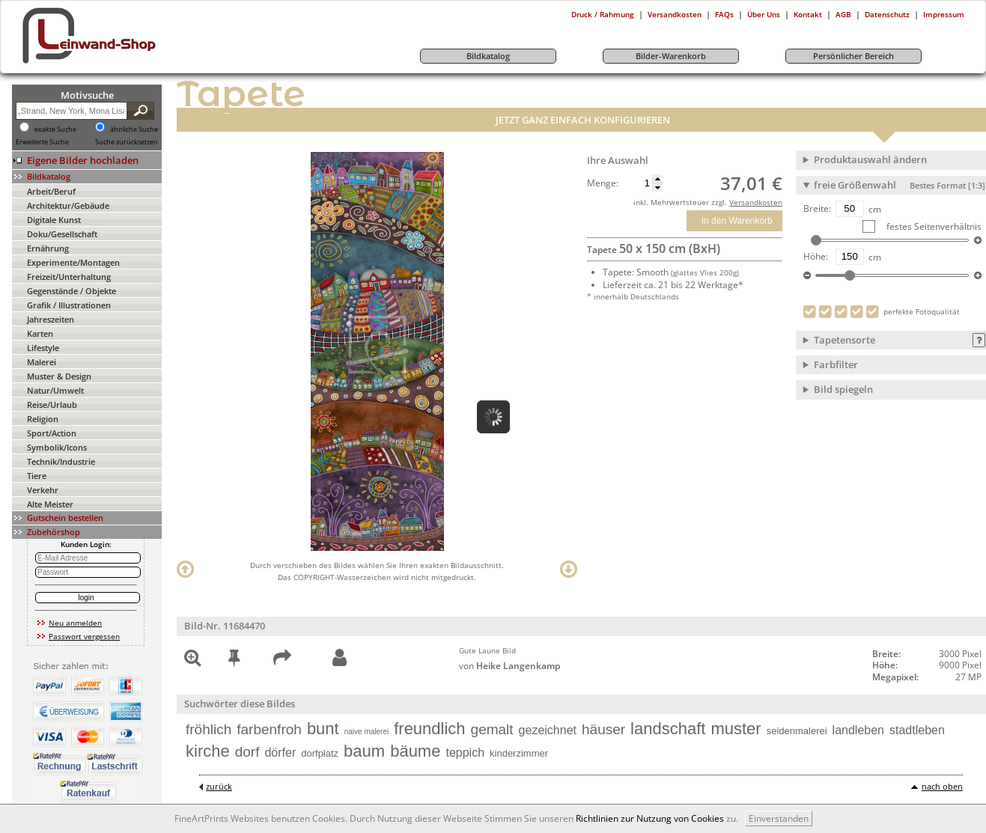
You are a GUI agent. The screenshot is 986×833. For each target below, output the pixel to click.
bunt (323, 728)
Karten (40, 333)
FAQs (724, 14)
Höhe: (815, 257)
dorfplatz (319, 753)
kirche (208, 751)
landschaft (667, 728)
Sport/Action (51, 433)
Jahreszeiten (50, 319)
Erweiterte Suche (42, 142)
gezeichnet (547, 730)
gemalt (492, 729)
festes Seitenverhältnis (933, 226)
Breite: (817, 209)
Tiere (36, 475)
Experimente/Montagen (73, 262)
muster (735, 728)
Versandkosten (675, 14)
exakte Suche (55, 129)
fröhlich (208, 729)
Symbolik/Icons (57, 447)
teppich (464, 752)
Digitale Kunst (54, 219)
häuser (603, 729)
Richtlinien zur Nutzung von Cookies (650, 818)
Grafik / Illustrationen (69, 305)
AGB (843, 14)
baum (364, 751)
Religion (42, 418)
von (509, 665)
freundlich (429, 728)
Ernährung (48, 248)
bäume (415, 751)
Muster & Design (59, 376)
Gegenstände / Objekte (71, 290)
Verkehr (42, 489)
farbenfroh (269, 729)
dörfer (280, 752)
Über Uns (763, 14)
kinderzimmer (519, 753)
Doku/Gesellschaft (62, 233)
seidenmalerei (797, 730)
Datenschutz (887, 14)
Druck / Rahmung (602, 14)
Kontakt (808, 14)
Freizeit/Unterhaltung (69, 276)
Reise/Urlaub (52, 404)
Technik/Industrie (61, 461)
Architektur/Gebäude (68, 205)
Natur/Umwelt (55, 390)
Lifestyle (43, 347)
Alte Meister (50, 504)
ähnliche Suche (134, 129)
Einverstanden (779, 818)
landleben (858, 730)
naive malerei (366, 731)
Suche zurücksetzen (126, 142)
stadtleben (917, 730)
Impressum (943, 14)
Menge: (602, 183)
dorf (247, 752)
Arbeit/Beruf (51, 191)
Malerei (41, 361)
